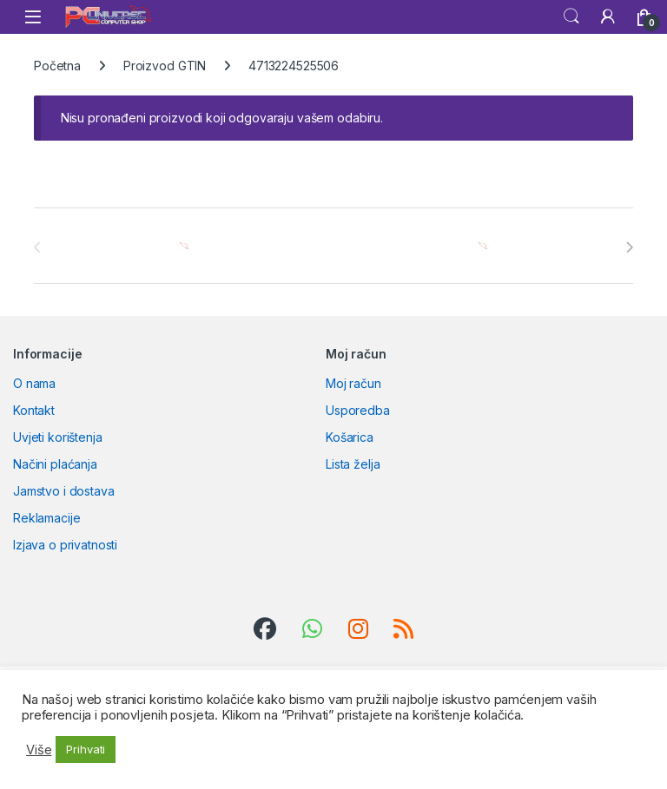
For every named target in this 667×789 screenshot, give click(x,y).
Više (38, 750)
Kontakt (34, 410)
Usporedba (358, 410)
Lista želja (353, 464)
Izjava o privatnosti (65, 544)
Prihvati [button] (85, 749)
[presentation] (629, 247)
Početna (57, 65)
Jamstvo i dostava (64, 490)
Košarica (349, 437)
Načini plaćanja (55, 464)
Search (571, 16)
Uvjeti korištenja (57, 437)
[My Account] (607, 16)
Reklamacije (46, 517)
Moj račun (353, 383)
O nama (34, 383)
